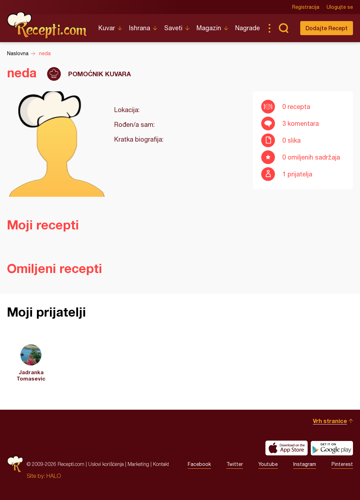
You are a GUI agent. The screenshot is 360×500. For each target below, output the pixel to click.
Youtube (268, 464)
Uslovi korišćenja (106, 464)
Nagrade (247, 28)
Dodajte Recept (327, 28)
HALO (53, 476)
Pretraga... (283, 28)
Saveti (173, 28)
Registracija (305, 7)
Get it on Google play (332, 448)
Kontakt (161, 464)
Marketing (138, 464)
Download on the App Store (286, 448)
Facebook (199, 464)
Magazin (209, 28)
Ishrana (139, 28)
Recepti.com (47, 25)
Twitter (234, 464)
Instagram (304, 464)
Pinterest (342, 464)
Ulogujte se (340, 7)
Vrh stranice (330, 420)
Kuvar (106, 28)
